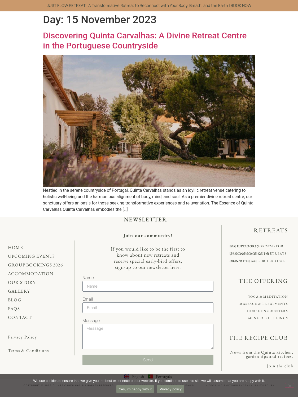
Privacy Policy (22, 337)
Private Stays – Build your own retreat (257, 261)
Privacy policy (171, 389)
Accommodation (31, 273)
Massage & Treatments (263, 304)
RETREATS (271, 230)
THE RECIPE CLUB (258, 338)
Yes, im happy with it (135, 389)
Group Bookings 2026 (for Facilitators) (257, 246)
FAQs (14, 308)
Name (88, 277)
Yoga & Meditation (268, 297)
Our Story (22, 282)
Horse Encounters (267, 311)
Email (87, 299)
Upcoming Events (31, 256)
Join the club (280, 366)
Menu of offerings (268, 318)
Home (15, 247)
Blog (14, 300)
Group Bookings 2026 (35, 265)
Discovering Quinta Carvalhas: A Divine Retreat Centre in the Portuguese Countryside (145, 40)
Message (91, 320)
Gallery (19, 291)
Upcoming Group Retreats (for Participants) (258, 253)
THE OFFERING (263, 281)
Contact (20, 317)
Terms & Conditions (28, 350)
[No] (289, 385)
